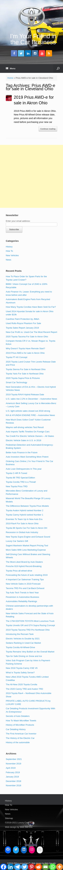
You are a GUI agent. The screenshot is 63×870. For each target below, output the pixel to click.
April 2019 (11, 768)
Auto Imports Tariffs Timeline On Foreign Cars (27, 431)
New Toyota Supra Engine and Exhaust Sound (28, 537)
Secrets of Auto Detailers (18, 716)
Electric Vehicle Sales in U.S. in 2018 (23, 440)
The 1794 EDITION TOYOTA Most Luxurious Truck (30, 621)
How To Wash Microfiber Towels (21, 720)
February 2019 (13, 772)
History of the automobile (18, 742)
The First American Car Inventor (21, 733)
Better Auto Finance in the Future (21, 452)
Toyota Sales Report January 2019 (22, 328)
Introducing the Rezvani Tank (19, 634)
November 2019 (13, 763)
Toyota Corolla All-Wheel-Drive (20, 647)
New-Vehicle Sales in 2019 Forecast (23, 584)
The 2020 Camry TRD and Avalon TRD (24, 689)
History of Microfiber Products (20, 725)
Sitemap (9, 818)
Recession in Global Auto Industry (22, 532)
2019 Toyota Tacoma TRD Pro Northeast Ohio (28, 630)
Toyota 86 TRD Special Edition (20, 477)
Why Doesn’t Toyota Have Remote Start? (25, 348)
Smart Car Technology (16, 382)
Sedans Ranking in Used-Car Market (23, 643)
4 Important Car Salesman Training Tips (25, 579)
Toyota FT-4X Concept (16, 357)
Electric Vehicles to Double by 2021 (23, 638)
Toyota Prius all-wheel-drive (19, 570)
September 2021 (14, 759)
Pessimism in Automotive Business (22, 597)
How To (9, 251)
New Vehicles (12, 255)
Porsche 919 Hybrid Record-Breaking (23, 566)
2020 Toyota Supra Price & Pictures (23, 378)
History (9, 246)
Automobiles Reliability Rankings (21, 601)
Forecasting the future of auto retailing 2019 (27, 575)
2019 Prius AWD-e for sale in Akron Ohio (25, 353)
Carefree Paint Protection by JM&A (22, 319)
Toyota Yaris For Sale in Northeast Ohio (25, 373)
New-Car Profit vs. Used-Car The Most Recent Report (31, 332)
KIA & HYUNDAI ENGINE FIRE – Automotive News (30, 415)
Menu (10, 68)
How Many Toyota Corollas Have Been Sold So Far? (31, 307)
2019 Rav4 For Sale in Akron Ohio (22, 523)
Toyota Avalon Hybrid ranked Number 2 (24, 510)
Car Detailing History (16, 729)
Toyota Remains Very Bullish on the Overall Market (30, 651)
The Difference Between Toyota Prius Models (27, 506)
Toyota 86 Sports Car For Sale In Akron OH (26, 528)
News (8, 259)
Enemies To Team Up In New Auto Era (24, 519)
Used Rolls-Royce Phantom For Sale (23, 323)
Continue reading (47, 129)
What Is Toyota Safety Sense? (20, 672)
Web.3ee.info (26, 827)
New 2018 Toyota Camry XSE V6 (21, 668)
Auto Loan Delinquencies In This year (24, 469)
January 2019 (12, 776)
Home (10, 78)
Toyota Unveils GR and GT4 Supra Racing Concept (30, 625)
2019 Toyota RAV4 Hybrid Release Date (25, 394)
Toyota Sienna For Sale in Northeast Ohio (26, 369)
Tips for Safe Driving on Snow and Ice (24, 656)
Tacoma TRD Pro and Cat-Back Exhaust (25, 588)
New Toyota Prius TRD (17, 486)
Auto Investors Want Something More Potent (27, 457)
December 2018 (13, 781)
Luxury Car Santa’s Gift (17, 541)
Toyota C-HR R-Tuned (16, 473)
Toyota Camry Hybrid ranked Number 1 (24, 514)
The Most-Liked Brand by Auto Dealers (24, 562)
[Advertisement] (31, 176)
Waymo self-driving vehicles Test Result (25, 427)
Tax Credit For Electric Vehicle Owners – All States (30, 436)
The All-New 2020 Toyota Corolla (21, 684)
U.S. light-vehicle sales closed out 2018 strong (28, 411)
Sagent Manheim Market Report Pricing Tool (27, 545)
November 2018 (13, 785)
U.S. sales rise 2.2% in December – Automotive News (31, 399)
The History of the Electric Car (20, 738)
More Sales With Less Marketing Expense (26, 550)
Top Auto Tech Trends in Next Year (22, 592)
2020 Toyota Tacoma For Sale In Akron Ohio (27, 336)
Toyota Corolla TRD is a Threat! (21, 482)
